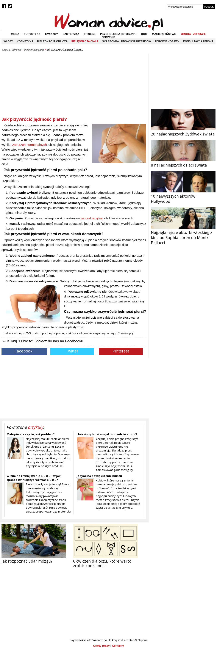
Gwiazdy (51, 34)
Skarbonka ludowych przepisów (126, 41)
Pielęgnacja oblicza (52, 41)
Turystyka (32, 34)
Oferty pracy (101, 645)
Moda (15, 34)
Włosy (8, 41)
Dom (144, 34)
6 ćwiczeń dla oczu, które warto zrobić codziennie (102, 563)
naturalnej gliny (92, 218)
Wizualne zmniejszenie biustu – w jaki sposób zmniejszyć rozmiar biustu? (34, 478)
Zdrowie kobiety (167, 41)
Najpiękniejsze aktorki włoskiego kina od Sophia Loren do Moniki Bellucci (183, 235)
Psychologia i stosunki (118, 34)
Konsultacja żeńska (198, 41)
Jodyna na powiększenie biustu (99, 476)
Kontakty (118, 645)
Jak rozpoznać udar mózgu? (27, 561)
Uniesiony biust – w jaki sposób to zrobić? (107, 434)
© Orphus (140, 640)
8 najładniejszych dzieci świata (183, 162)
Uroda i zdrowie (193, 34)
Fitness (89, 34)
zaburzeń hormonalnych (29, 144)
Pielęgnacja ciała (84, 41)
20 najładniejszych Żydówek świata (183, 131)
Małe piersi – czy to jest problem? (31, 434)
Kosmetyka (25, 41)
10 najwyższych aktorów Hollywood (183, 196)
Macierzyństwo (164, 34)
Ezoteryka (70, 34)
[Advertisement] (74, 86)
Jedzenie (108, 37)
